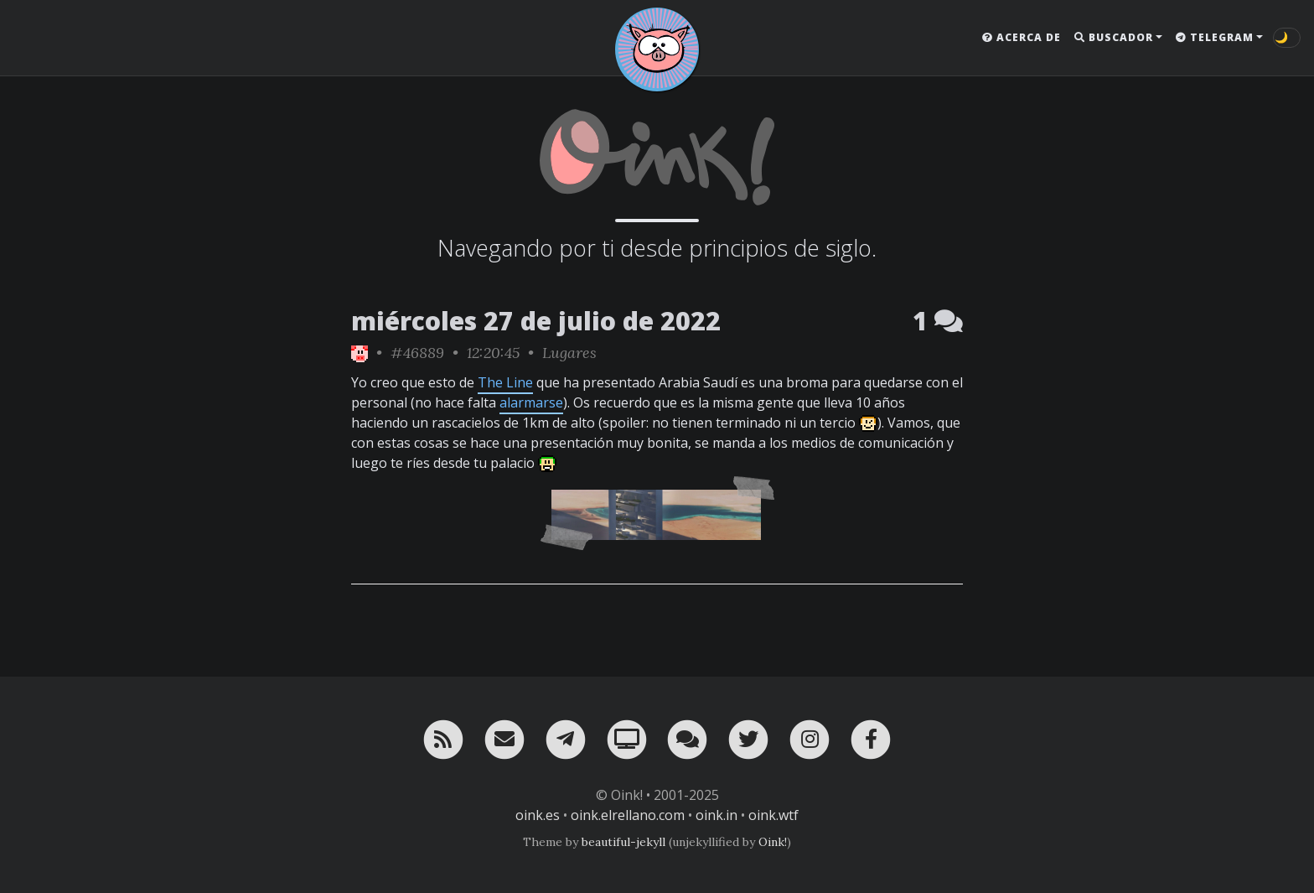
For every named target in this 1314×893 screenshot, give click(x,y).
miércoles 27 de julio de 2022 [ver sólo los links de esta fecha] (536, 321)
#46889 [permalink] (417, 352)
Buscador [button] (1113, 37)
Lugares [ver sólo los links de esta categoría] (569, 352)
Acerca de (1021, 37)
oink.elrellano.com (628, 815)
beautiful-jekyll (623, 841)
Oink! (772, 841)
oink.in (716, 815)
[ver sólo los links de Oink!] (359, 352)
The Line (505, 382)
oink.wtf (773, 815)
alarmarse (531, 402)
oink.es (537, 815)
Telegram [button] (1215, 37)
